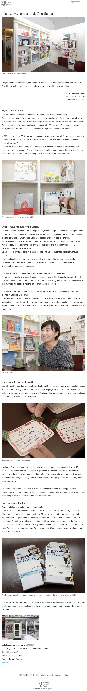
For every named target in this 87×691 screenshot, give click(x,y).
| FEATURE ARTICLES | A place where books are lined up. (43, 675)
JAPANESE (75, 3)
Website (5, 663)
